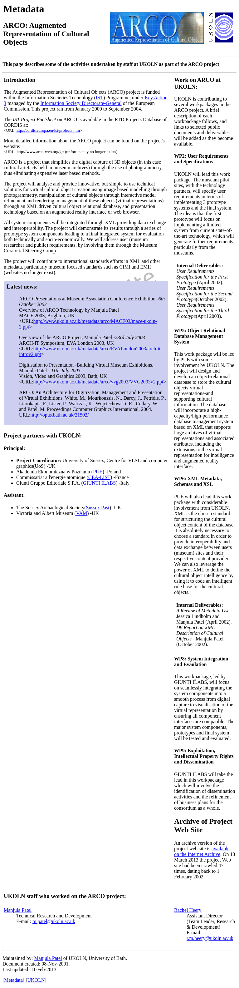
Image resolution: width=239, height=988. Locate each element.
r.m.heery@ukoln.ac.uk (210, 938)
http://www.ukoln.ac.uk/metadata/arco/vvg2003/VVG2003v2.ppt (98, 381)
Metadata (13, 980)
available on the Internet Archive (202, 851)
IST (99, 97)
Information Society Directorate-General (80, 103)
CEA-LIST (99, 477)
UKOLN (36, 980)
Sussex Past (98, 507)
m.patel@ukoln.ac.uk (53, 921)
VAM (81, 513)
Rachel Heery (188, 910)
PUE (97, 471)
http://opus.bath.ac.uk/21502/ (59, 414)
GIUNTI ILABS (99, 483)
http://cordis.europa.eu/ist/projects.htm (48, 130)
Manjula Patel (18, 910)
